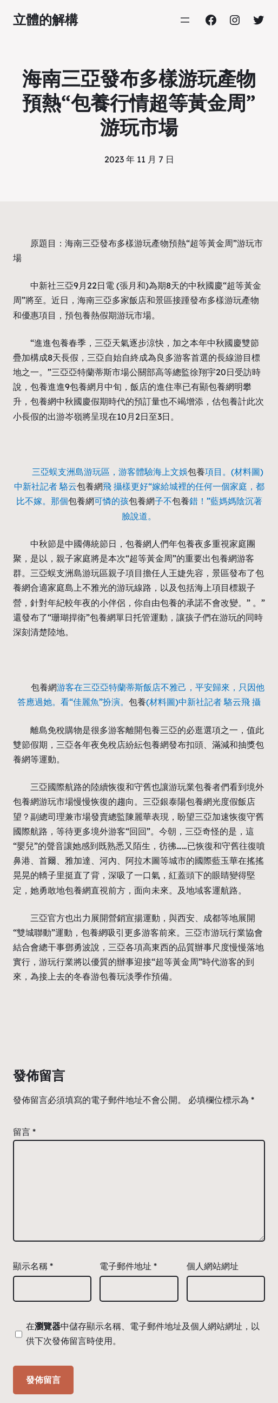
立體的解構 (45, 19)
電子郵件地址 (128, 1266)
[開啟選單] (184, 20)
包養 (82, 315)
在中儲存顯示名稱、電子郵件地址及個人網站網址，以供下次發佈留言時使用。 (143, 1333)
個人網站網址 (213, 1266)
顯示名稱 (33, 1266)
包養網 (83, 386)
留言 (24, 1131)
